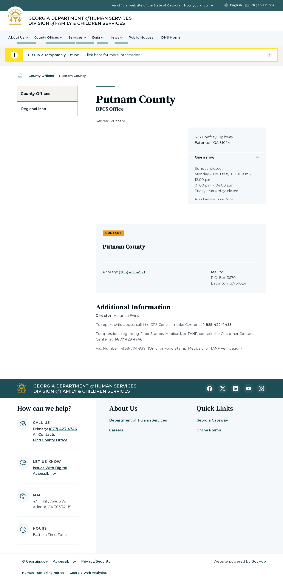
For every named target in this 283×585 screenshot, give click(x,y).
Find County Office (50, 440)
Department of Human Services (138, 420)
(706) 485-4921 (132, 272)
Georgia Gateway (212, 420)
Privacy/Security (95, 561)
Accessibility (64, 561)
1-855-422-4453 (217, 325)
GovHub (258, 561)
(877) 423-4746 (63, 429)
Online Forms (208, 430)
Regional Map (33, 109)
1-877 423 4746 (128, 339)
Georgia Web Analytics (88, 573)
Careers (116, 430)
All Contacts (44, 435)
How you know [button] (196, 5)
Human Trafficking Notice (43, 573)
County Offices (41, 76)
